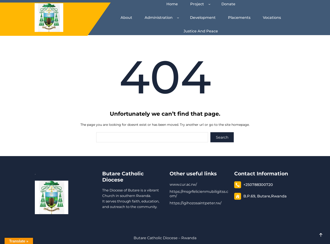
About (126, 17)
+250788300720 (258, 184)
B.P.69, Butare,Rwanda (265, 196)
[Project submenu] (210, 4)
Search (222, 137)
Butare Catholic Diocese (123, 177)
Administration (159, 17)
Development (203, 17)
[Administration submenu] (179, 18)
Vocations (272, 17)
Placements (239, 17)
